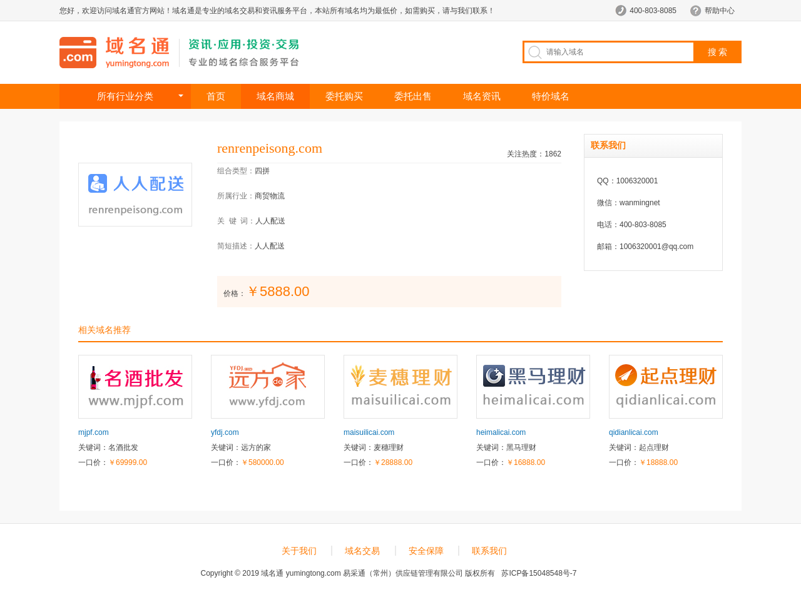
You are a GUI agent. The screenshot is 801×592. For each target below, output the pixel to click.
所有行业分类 (125, 96)
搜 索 (718, 52)
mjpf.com (93, 432)
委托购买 (344, 96)
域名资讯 (482, 96)
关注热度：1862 (534, 154)
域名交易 (362, 551)
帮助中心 (720, 10)
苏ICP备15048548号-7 (538, 573)
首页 (216, 96)
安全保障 (426, 551)
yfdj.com (225, 432)
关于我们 (299, 551)
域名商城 (275, 96)
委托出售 (413, 96)
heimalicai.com (501, 432)
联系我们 (489, 551)
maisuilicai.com (369, 432)
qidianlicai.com (633, 432)
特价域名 (550, 96)
